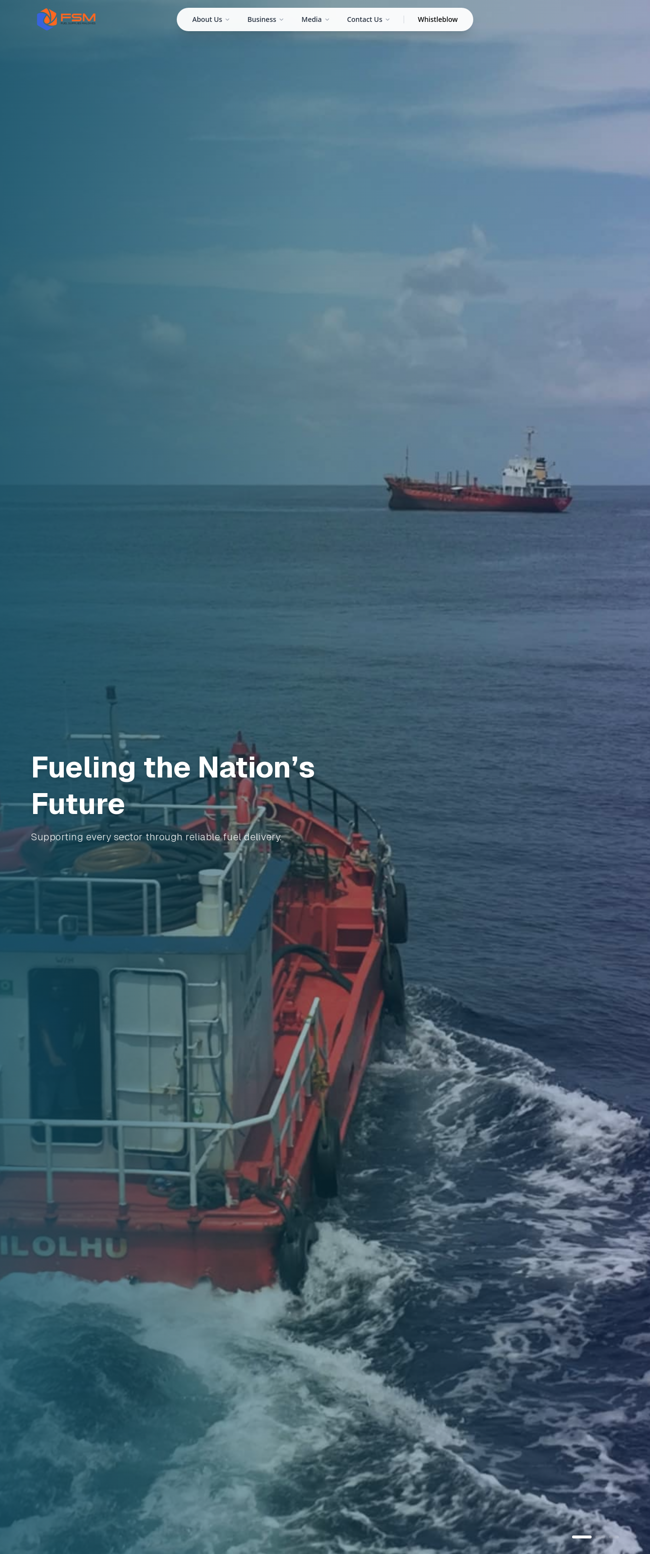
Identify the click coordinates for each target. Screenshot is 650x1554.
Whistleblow (438, 19)
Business (265, 19)
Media (315, 19)
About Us (211, 19)
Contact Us (368, 19)
